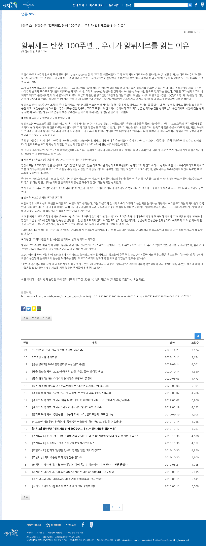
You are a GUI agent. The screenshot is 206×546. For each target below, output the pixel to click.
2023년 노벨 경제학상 (44, 357)
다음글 (46, 318)
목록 (25, 318)
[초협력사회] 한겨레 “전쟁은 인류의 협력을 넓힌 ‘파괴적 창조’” (66, 450)
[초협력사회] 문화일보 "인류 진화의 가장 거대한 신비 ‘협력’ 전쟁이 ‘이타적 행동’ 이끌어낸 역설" (85, 436)
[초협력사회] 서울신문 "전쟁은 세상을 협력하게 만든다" (63, 443)
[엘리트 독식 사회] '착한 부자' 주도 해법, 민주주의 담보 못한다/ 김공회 (71, 393)
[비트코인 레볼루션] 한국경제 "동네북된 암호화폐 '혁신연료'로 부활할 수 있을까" (77, 421)
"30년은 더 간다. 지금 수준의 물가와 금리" (55, 350)
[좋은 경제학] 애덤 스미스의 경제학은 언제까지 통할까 (62, 378)
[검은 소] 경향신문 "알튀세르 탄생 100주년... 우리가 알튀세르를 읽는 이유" (74, 429)
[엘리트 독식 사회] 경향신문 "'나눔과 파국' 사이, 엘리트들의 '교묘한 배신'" (73, 414)
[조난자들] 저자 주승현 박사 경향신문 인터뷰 (57, 457)
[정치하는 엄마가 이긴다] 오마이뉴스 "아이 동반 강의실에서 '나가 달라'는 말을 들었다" (80, 464)
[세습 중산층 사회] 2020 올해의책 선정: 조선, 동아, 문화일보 (66, 371)
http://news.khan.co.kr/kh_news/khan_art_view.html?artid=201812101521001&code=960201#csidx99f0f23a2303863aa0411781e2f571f (105, 296)
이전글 (35, 318)
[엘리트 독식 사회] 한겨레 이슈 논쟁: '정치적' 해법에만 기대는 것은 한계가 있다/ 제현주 (81, 400)
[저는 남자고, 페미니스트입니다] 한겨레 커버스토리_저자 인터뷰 (68, 479)
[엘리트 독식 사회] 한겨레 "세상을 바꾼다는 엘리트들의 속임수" (67, 407)
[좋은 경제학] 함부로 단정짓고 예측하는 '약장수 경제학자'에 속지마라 (70, 386)
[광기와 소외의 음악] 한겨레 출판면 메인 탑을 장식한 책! (63, 486)
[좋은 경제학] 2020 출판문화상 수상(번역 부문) (58, 364)
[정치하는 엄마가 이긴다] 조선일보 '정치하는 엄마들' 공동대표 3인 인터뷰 (73, 472)
